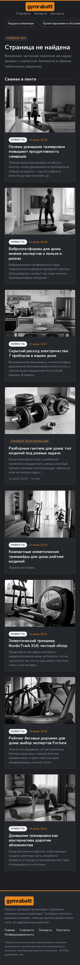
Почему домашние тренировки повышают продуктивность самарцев (37, 151)
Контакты (57, 13)
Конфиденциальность (19, 934)
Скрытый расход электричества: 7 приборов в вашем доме (38, 353)
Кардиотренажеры (21, 23)
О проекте (23, 13)
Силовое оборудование (30, 441)
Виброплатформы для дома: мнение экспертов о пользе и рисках (35, 253)
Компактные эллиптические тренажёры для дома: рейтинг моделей (36, 556)
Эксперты (40, 13)
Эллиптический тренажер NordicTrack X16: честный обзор (38, 643)
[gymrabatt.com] (40, 7)
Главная (10, 930)
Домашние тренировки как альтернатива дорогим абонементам (33, 840)
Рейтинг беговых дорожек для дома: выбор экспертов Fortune (38, 740)
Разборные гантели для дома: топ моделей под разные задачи (40, 451)
